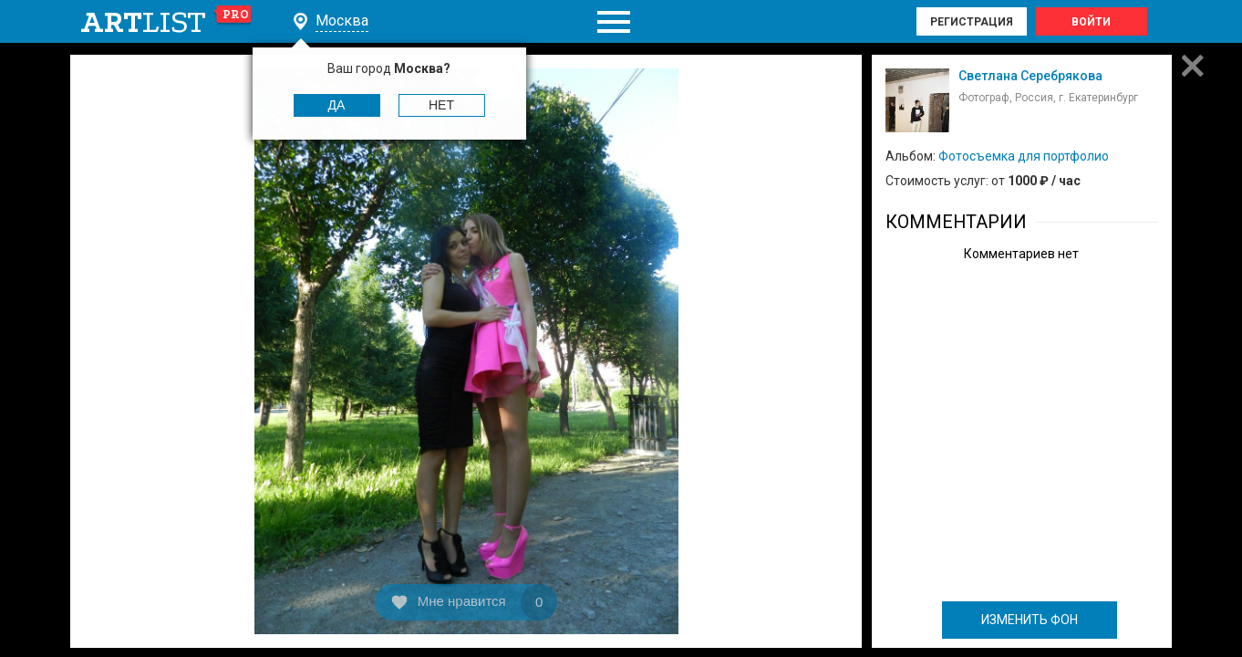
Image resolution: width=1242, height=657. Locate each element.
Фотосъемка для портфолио (1023, 156)
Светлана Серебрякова (1030, 75)
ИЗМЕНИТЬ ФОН (1029, 619)
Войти (1091, 22)
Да (337, 105)
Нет (441, 105)
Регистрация (971, 22)
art (166, 21)
